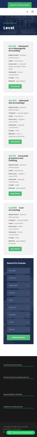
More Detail (15, 86)
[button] (20, 433)
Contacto (18, 3)
